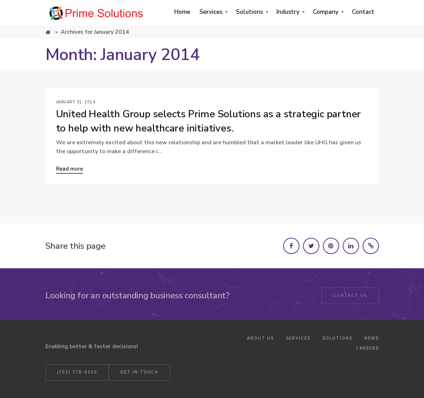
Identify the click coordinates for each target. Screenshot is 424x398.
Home (52, 33)
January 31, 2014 (75, 102)
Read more (69, 168)
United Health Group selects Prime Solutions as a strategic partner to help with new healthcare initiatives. (208, 121)
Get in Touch (139, 373)
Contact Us (350, 296)
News (371, 339)
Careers (367, 349)
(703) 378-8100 (77, 373)
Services (298, 339)
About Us (260, 339)
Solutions (337, 339)
